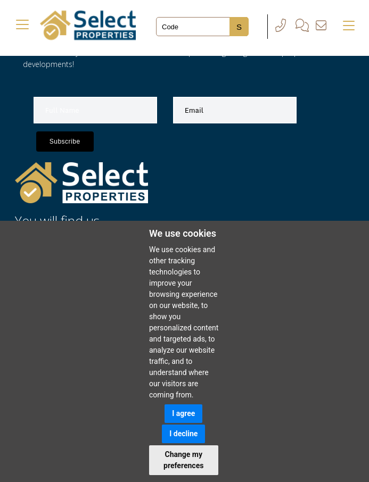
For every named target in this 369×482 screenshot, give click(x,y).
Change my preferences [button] (183, 460)
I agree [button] (183, 413)
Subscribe (65, 141)
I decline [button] (183, 433)
